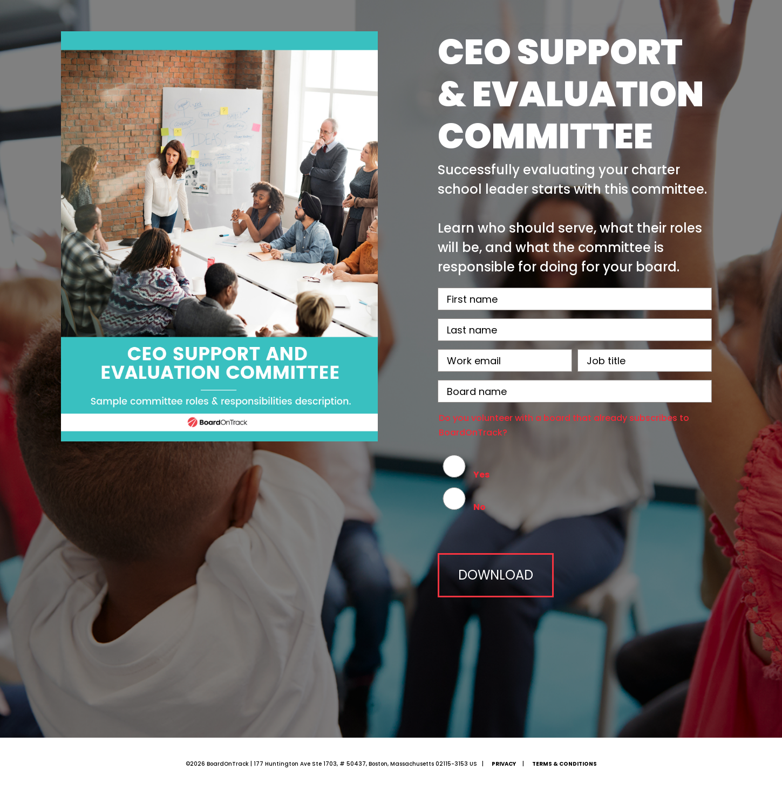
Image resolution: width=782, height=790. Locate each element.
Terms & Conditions (564, 764)
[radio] (575, 469)
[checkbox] (575, 485)
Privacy (504, 764)
